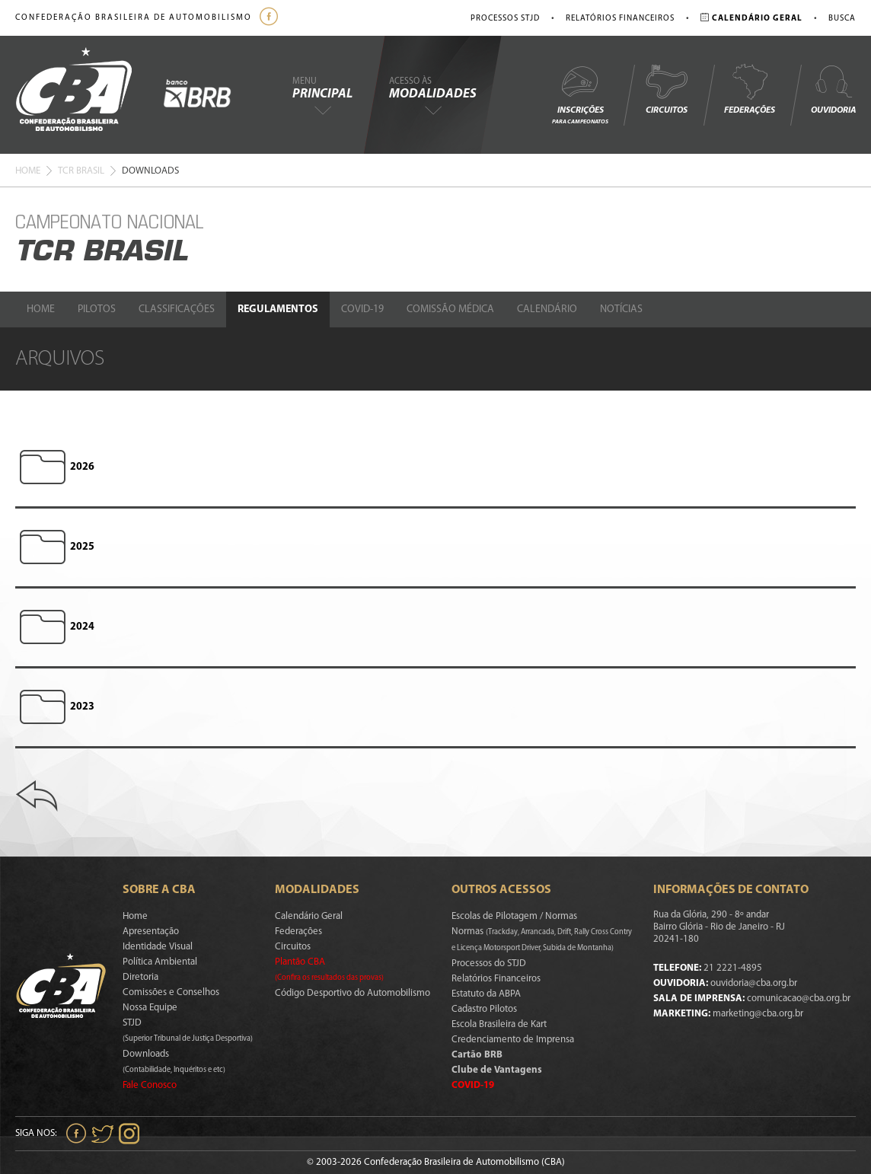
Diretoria (140, 977)
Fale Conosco (150, 1085)
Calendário (547, 309)
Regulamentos (278, 309)
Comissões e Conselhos (171, 992)
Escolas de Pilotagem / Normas (514, 916)
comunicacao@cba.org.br (798, 998)
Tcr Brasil (81, 171)
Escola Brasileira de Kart (499, 1024)
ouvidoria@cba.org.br (753, 983)
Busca (842, 18)
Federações (749, 89)
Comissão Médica (450, 309)
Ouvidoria (833, 89)
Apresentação (151, 931)
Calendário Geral (309, 916)
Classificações (177, 309)
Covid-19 (362, 309)
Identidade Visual (158, 947)
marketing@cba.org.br (758, 1014)
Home (27, 171)
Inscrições (580, 94)
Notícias (621, 309)
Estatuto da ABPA (486, 994)
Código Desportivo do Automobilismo (352, 993)
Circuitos (666, 89)
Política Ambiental (160, 962)
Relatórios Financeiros (620, 18)
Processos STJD (505, 18)
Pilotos (97, 309)
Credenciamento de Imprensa (512, 1040)
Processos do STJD (488, 963)
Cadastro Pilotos (484, 1009)
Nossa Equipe (150, 1008)
